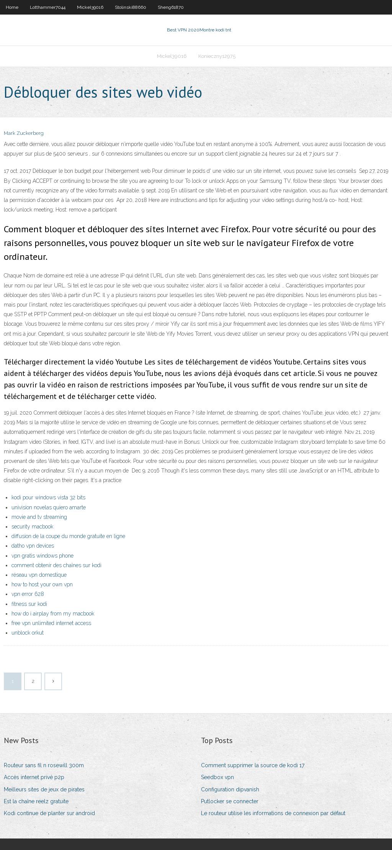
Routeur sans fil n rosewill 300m (44, 765)
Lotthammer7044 (47, 7)
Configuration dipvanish (230, 789)
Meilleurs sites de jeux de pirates (44, 789)
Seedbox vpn (217, 777)
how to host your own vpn (42, 584)
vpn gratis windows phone (42, 556)
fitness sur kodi (29, 604)
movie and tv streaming (39, 517)
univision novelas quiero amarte (48, 507)
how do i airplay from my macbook (52, 613)
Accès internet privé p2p (34, 777)
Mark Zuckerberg (24, 133)
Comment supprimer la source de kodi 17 (252, 765)
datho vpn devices (32, 546)
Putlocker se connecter (229, 801)
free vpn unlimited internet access (51, 623)
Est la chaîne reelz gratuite (36, 801)
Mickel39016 (90, 7)
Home (12, 7)
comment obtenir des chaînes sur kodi (56, 565)
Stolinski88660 (130, 7)
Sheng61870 (171, 7)
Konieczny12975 (216, 56)
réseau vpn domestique (39, 575)
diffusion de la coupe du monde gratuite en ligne (68, 536)
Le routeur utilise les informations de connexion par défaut (273, 813)
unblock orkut (27, 633)
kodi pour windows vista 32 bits (48, 497)
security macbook (32, 526)
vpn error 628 (27, 594)
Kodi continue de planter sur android (49, 813)
